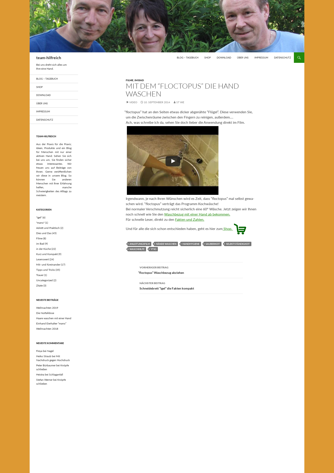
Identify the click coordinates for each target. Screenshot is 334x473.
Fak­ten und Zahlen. (189, 219)
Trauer (39, 275)
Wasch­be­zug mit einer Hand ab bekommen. (197, 214)
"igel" (39, 217)
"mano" (40, 222)
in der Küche (43, 248)
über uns (243, 57)
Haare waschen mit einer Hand (53, 318)
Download (224, 57)
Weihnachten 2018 (47, 328)
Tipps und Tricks (45, 269)
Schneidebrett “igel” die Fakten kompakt (191, 285)
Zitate (39, 285)
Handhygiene (190, 243)
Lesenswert (42, 259)
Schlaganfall (56, 374)
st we (180, 102)
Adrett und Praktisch (48, 228)
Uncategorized (44, 280)
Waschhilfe (137, 249)
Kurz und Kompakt (47, 254)
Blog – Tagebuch (187, 57)
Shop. (235, 228)
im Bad (139, 80)
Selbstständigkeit (238, 243)
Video (133, 102)
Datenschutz (282, 57)
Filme (129, 80)
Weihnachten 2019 (47, 307)
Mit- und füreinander (48, 264)
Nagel (50, 351)
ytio (153, 249)
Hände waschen (166, 243)
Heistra (40, 374)
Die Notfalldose (45, 313)
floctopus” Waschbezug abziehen (191, 269)
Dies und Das (43, 233)
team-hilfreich (48, 57)
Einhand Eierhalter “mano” (51, 323)
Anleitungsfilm (140, 243)
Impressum (261, 57)
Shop (207, 57)
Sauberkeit (213, 243)
